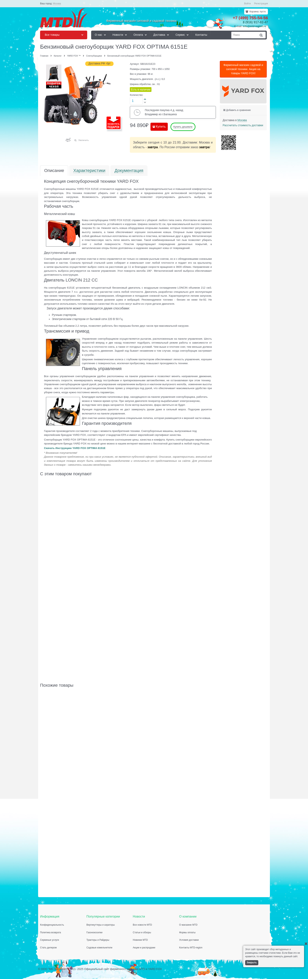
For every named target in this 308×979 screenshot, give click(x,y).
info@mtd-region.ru (254, 26)
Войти (247, 3)
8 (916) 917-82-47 (255, 22)
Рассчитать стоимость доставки (243, 125)
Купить (161, 126)
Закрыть (252, 962)
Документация (129, 170)
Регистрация (261, 3)
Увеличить (83, 140)
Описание (54, 170)
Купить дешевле (182, 126)
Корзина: (257, 11)
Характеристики (89, 170)
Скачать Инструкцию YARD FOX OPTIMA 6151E (74, 448)
